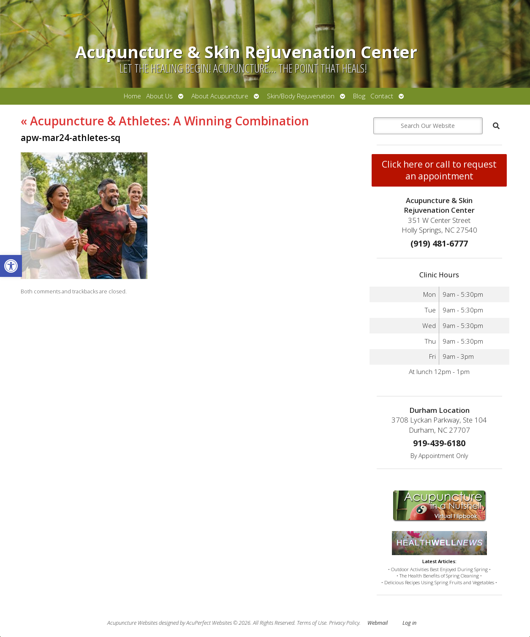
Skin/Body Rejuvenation (300, 96)
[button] (11, 266)
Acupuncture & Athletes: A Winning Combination (165, 121)
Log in (409, 622)
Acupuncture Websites (132, 622)
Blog (359, 96)
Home (132, 96)
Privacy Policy (344, 622)
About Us (159, 96)
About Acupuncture (219, 96)
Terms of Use (311, 622)
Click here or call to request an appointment (439, 170)
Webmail (377, 622)
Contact (381, 96)
